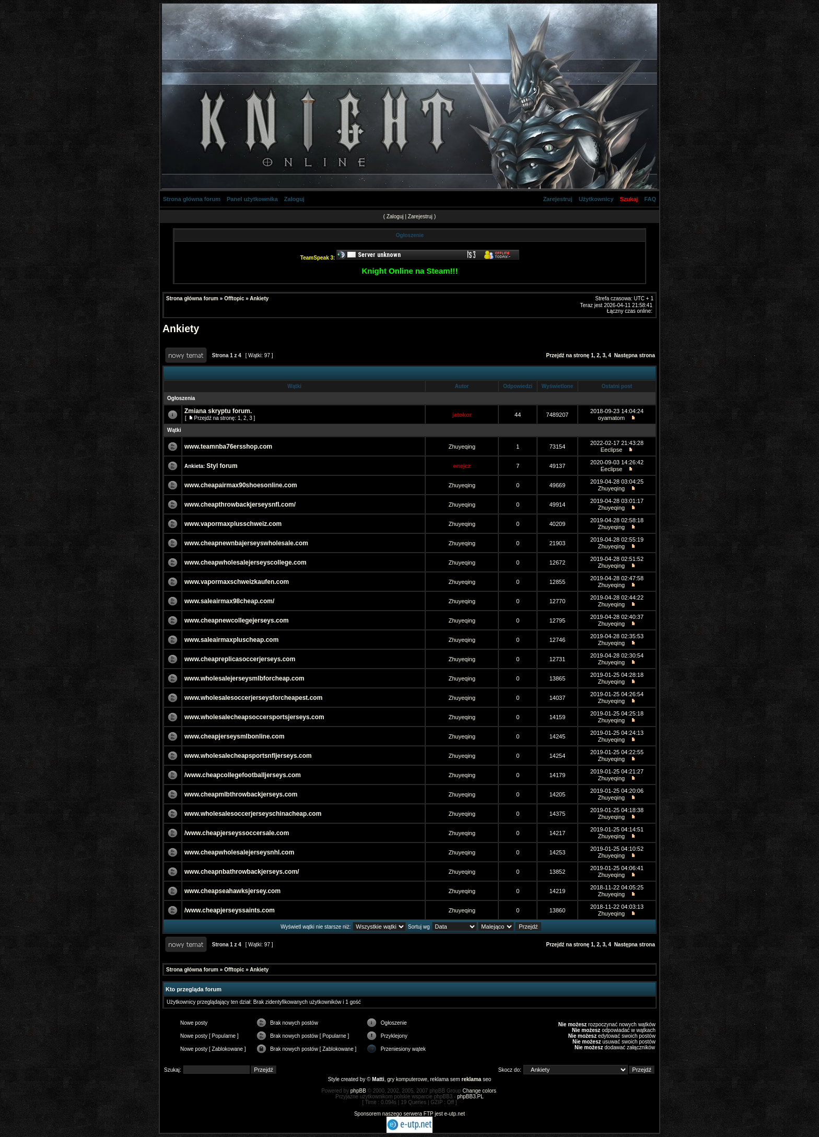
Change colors (479, 1091)
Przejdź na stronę (568, 355)
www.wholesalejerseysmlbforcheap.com (244, 678)
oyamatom (611, 418)
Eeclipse (612, 450)
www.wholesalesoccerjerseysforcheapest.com (253, 697)
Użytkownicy (596, 199)
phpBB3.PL (470, 1096)
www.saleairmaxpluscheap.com (231, 639)
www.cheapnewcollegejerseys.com (236, 620)
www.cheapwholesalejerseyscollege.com (245, 562)
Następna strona (634, 355)
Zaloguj (294, 199)
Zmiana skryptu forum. (218, 411)
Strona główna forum (191, 199)
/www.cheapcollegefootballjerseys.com (242, 775)
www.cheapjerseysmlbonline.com (234, 736)
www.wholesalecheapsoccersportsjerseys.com (254, 717)
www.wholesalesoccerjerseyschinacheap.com (252, 813)
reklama (472, 1079)
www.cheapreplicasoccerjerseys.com (239, 659)
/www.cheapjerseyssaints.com (229, 910)
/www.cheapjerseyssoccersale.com (236, 833)
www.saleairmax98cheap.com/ (229, 601)
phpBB (358, 1091)
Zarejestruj (557, 199)
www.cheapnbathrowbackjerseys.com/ (241, 871)
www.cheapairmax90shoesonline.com (240, 485)
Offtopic (234, 298)
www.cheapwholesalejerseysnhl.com (239, 852)
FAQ (650, 199)
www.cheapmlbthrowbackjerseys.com (240, 794)
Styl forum (221, 466)
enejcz (462, 466)
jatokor (462, 415)
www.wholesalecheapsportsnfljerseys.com (248, 755)
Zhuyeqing (462, 446)
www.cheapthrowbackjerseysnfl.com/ (240, 504)
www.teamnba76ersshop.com (228, 446)
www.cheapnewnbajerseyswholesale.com (246, 543)
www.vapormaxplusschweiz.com (233, 524)
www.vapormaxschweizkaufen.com (236, 581)
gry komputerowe (407, 1079)
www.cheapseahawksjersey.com (232, 891)
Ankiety (259, 298)
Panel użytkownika (252, 199)
